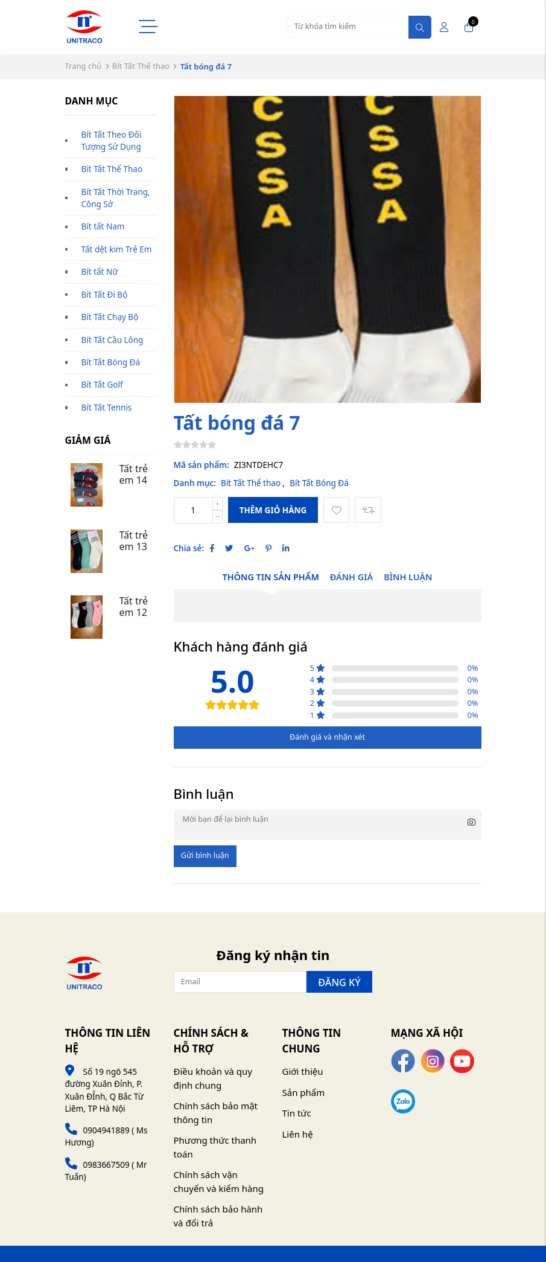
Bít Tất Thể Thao (112, 169)
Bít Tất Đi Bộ (104, 294)
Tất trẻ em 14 (135, 474)
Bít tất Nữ (99, 271)
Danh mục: (195, 483)
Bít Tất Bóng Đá (111, 362)
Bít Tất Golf (102, 384)
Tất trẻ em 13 (135, 540)
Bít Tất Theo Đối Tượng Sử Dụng (111, 140)
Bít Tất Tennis (106, 407)
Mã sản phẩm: (201, 465)
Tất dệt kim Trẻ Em (116, 249)
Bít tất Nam (103, 226)
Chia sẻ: (189, 548)
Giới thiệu (302, 1071)
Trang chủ (83, 65)
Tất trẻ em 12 (135, 606)
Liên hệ (297, 1134)
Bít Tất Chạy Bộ (110, 317)
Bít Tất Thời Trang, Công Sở (115, 198)
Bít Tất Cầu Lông (112, 340)
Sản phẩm (303, 1092)
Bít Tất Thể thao (141, 65)
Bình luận (408, 577)
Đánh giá (351, 577)
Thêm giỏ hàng (273, 510)
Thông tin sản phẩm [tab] (271, 577)
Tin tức (296, 1113)
